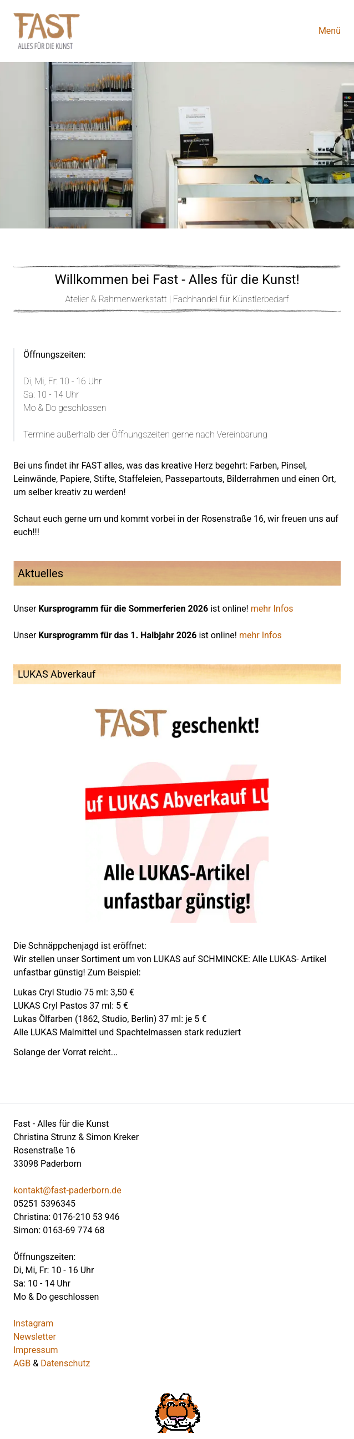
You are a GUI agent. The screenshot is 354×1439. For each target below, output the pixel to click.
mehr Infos (272, 608)
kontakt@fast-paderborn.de (67, 1190)
